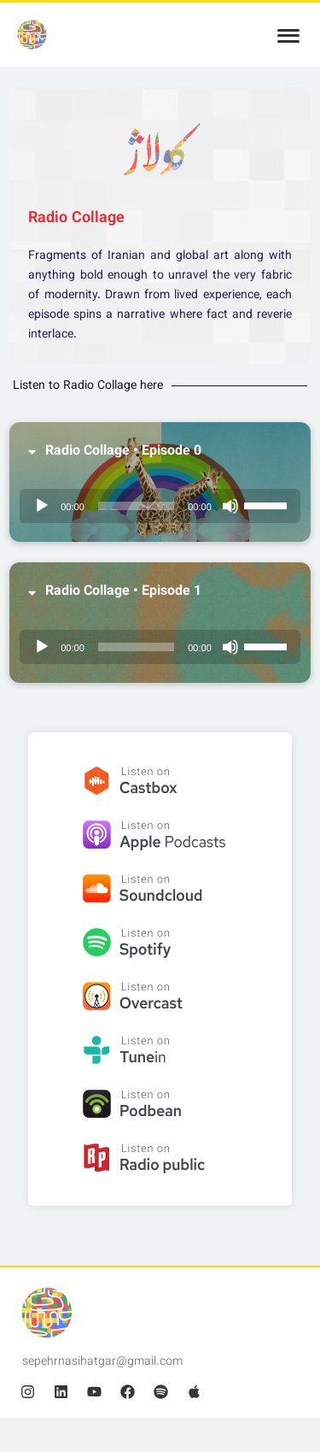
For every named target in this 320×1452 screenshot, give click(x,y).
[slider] (136, 506)
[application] (160, 506)
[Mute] (230, 505)
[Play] (41, 505)
